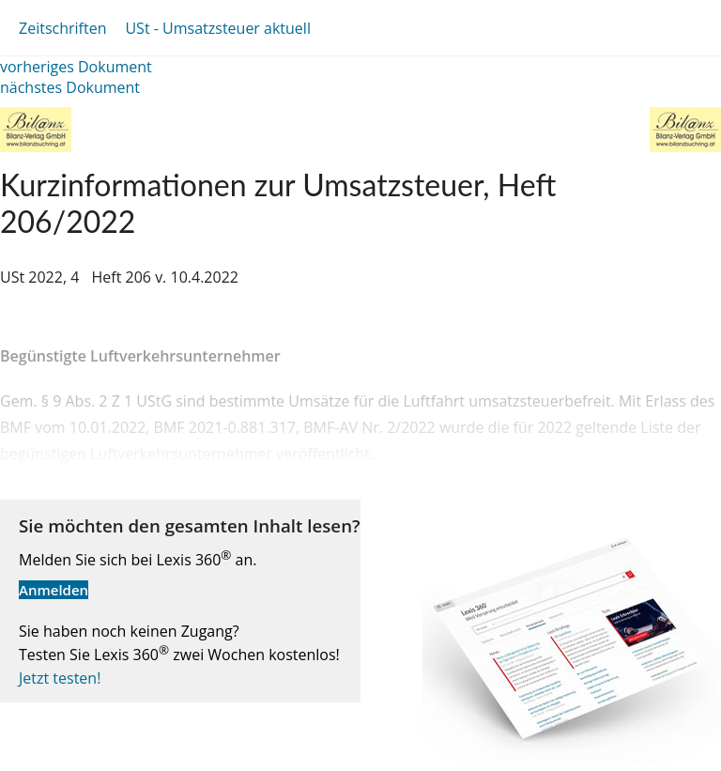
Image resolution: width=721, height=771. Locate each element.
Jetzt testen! (59, 678)
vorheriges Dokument (76, 66)
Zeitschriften (62, 28)
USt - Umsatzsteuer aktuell (217, 28)
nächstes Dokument (70, 87)
